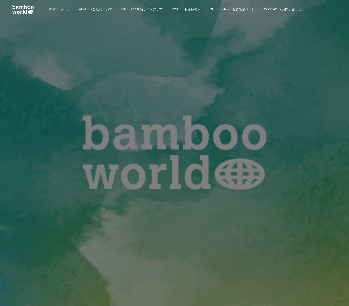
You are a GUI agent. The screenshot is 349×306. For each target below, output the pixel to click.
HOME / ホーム (59, 9)
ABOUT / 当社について (95, 9)
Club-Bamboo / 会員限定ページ (232, 9)
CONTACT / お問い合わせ (282, 9)
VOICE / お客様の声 (186, 9)
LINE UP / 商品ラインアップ (141, 9)
